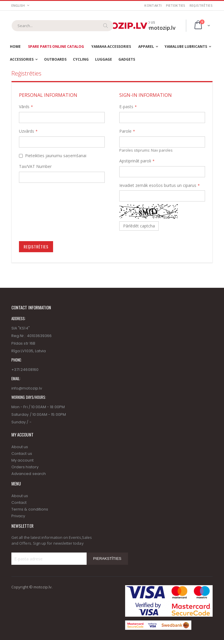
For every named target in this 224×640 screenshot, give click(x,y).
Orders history (24, 467)
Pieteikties (176, 5)
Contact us (21, 453)
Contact (19, 502)
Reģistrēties (201, 5)
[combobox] (62, 25)
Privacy (18, 516)
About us (19, 447)
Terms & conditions (29, 509)
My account (22, 460)
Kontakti (153, 5)
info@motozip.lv (26, 388)
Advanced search (28, 473)
